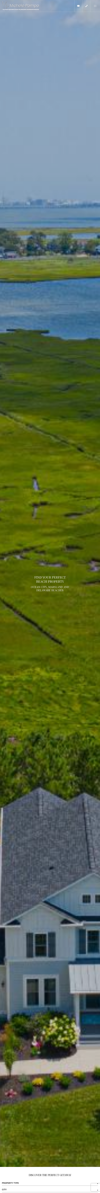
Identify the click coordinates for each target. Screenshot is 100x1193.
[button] (95, 6)
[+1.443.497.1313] (86, 6)
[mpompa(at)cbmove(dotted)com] (78, 6)
